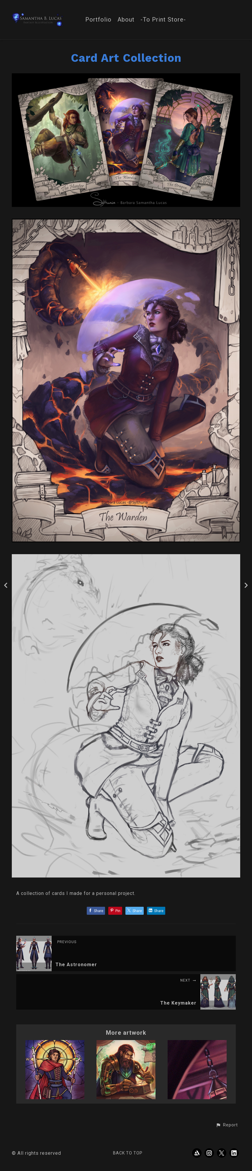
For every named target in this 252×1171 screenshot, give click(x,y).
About (126, 19)
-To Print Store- (163, 19)
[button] (226, 1125)
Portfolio (98, 19)
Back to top (128, 1153)
